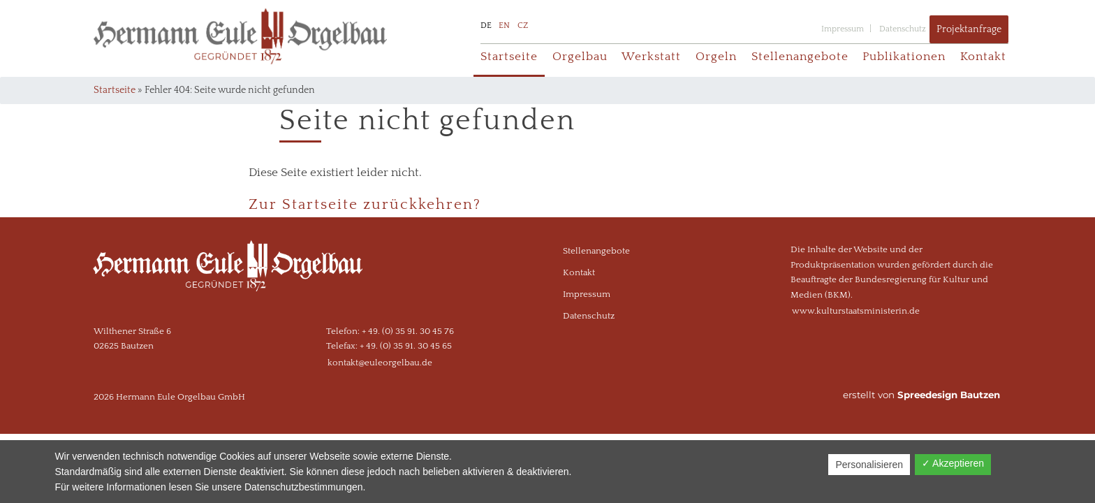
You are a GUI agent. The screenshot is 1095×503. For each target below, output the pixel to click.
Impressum (842, 29)
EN (504, 25)
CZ (522, 25)
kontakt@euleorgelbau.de (380, 362)
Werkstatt (651, 56)
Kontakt (983, 56)
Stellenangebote (799, 56)
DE (486, 25)
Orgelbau (580, 56)
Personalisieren (869, 464)
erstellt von (921, 394)
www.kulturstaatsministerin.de (856, 311)
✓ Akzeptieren (953, 463)
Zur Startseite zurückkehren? (365, 204)
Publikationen (904, 56)
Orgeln (716, 56)
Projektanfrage (968, 29)
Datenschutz (902, 29)
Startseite (509, 56)
